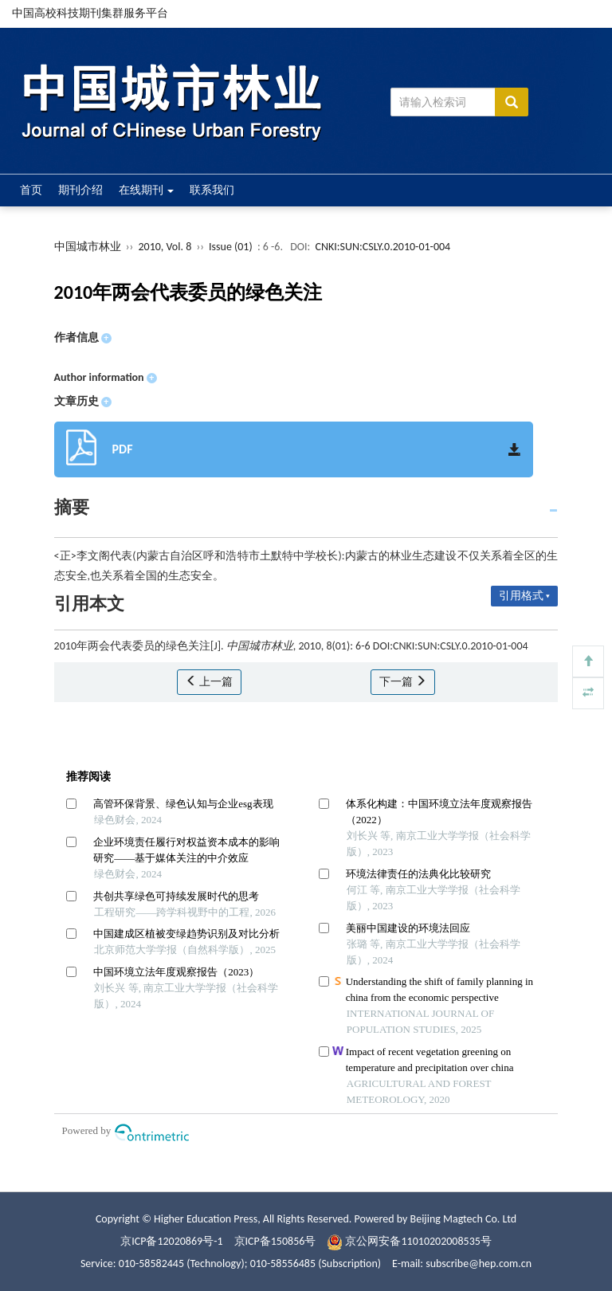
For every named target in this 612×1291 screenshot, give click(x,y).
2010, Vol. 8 (166, 246)
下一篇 (402, 682)
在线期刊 (146, 190)
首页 (31, 190)
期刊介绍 (80, 190)
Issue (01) (231, 246)
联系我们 (212, 190)
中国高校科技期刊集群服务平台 (90, 13)
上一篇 (209, 682)
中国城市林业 (87, 246)
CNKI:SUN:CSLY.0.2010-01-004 (382, 246)
